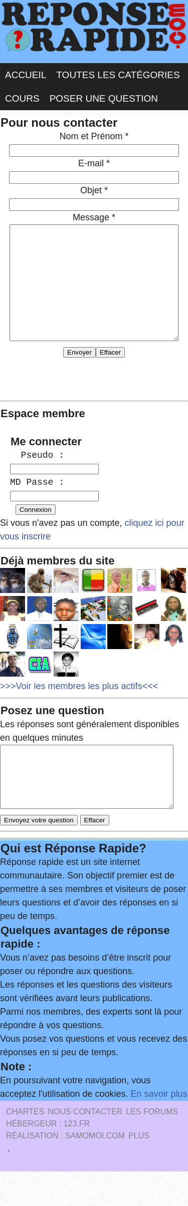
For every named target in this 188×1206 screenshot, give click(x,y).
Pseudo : (37, 478)
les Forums (152, 1146)
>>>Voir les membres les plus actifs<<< (79, 709)
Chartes (25, 1146)
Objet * (94, 190)
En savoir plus (159, 1128)
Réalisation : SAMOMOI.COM (65, 1170)
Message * (94, 217)
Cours (22, 98)
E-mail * (94, 163)
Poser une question (104, 98)
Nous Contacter (85, 1146)
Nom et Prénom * (93, 136)
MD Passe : (37, 505)
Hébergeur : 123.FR (48, 1158)
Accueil (25, 75)
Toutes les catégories (117, 75)
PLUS (138, 1170)
